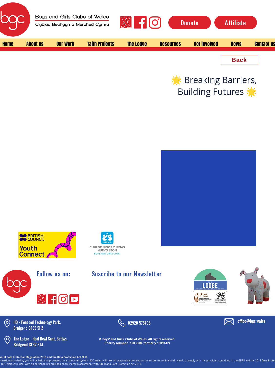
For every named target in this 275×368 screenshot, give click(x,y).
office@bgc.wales (251, 321)
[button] (35, 44)
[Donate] (189, 22)
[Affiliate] (235, 22)
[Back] (239, 60)
